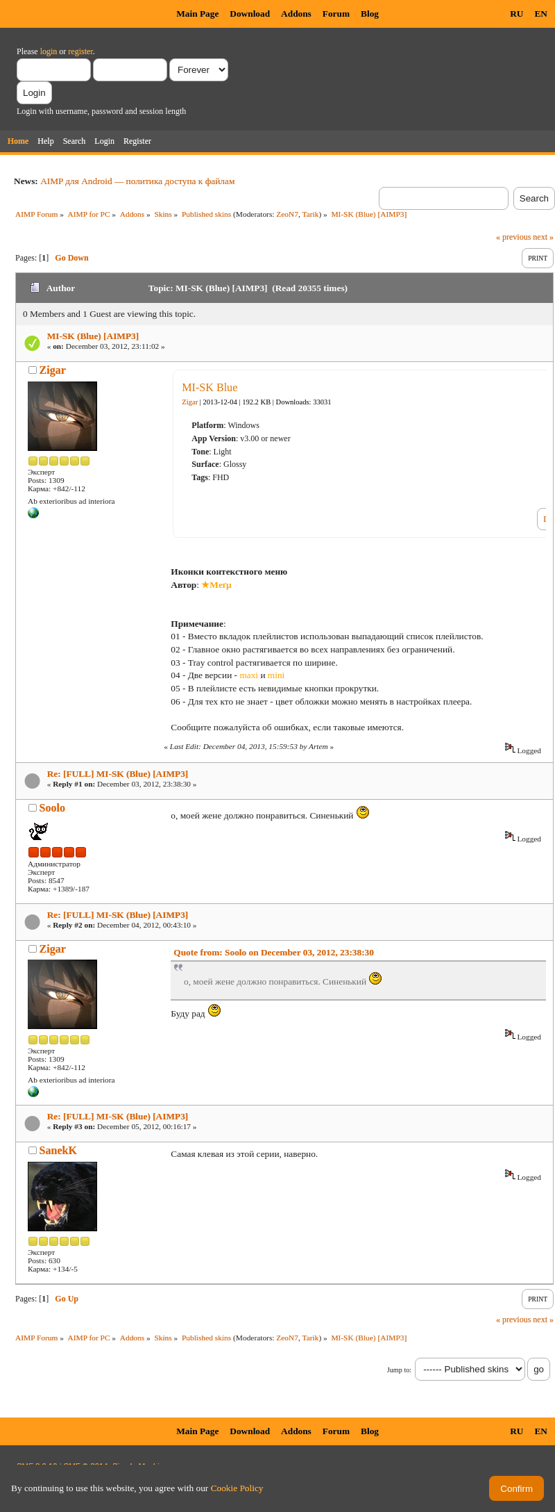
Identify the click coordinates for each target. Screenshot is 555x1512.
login (49, 51)
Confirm (516, 1489)
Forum (336, 13)
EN (540, 13)
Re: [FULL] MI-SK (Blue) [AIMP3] (118, 774)
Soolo (52, 808)
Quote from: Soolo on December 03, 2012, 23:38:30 (273, 952)
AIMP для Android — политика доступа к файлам (137, 181)
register (80, 51)
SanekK (58, 1150)
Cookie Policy (237, 1488)
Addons (296, 13)
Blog (370, 13)
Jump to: (399, 1370)
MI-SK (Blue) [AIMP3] (93, 336)
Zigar (53, 370)
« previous (513, 237)
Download (250, 13)
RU (516, 13)
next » (543, 237)
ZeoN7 (287, 214)
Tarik (310, 214)
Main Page (197, 13)
